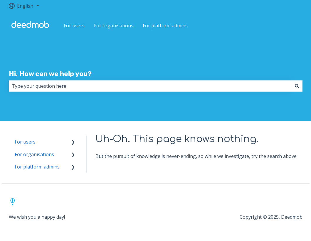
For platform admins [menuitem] (37, 167)
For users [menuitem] (25, 142)
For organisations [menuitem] (34, 154)
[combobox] (150, 86)
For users (74, 25)
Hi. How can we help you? (50, 74)
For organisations (113, 25)
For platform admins (165, 25)
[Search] (296, 86)
